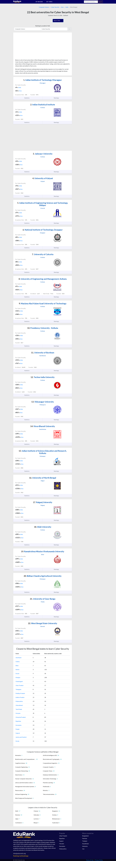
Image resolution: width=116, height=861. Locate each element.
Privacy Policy (99, 860)
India (66, 7)
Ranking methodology (20, 856)
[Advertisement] (27, 46)
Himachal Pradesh (21, 717)
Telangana (18, 689)
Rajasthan (18, 721)
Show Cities (58, 21)
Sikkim (17, 669)
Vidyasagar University (42, 402)
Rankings (57, 98)
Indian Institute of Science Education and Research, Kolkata (43, 452)
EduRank (65, 15)
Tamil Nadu (19, 709)
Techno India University (43, 377)
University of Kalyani (42, 178)
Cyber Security (55, 7)
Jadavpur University (42, 154)
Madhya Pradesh (20, 693)
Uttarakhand (19, 705)
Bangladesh (85, 836)
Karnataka (18, 725)
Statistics (27, 98)
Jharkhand (18, 657)
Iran (83, 849)
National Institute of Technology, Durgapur (43, 230)
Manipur (18, 677)
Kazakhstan (85, 843)
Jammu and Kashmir (21, 737)
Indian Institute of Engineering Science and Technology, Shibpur (42, 204)
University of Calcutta (42, 254)
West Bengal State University (42, 623)
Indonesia (85, 846)
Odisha (18, 661)
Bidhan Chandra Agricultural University (42, 576)
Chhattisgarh (19, 681)
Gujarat (18, 733)
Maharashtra (19, 701)
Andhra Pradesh (20, 697)
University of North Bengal (42, 478)
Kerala (17, 741)
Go (69, 29)
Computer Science (44, 7)
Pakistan (84, 838)
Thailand (84, 841)
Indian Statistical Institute (42, 104)
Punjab (17, 729)
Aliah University (42, 527)
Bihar (17, 665)
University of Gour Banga (42, 599)
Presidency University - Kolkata (42, 328)
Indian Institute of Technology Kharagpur (42, 80)
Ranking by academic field (42, 26)
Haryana (18, 713)
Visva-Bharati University (42, 426)
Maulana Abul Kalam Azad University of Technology (42, 303)
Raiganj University (42, 502)
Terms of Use (89, 860)
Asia (62, 7)
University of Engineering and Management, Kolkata (43, 279)
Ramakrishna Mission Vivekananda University (42, 551)
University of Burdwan (42, 352)
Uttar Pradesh (19, 685)
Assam (17, 673)
